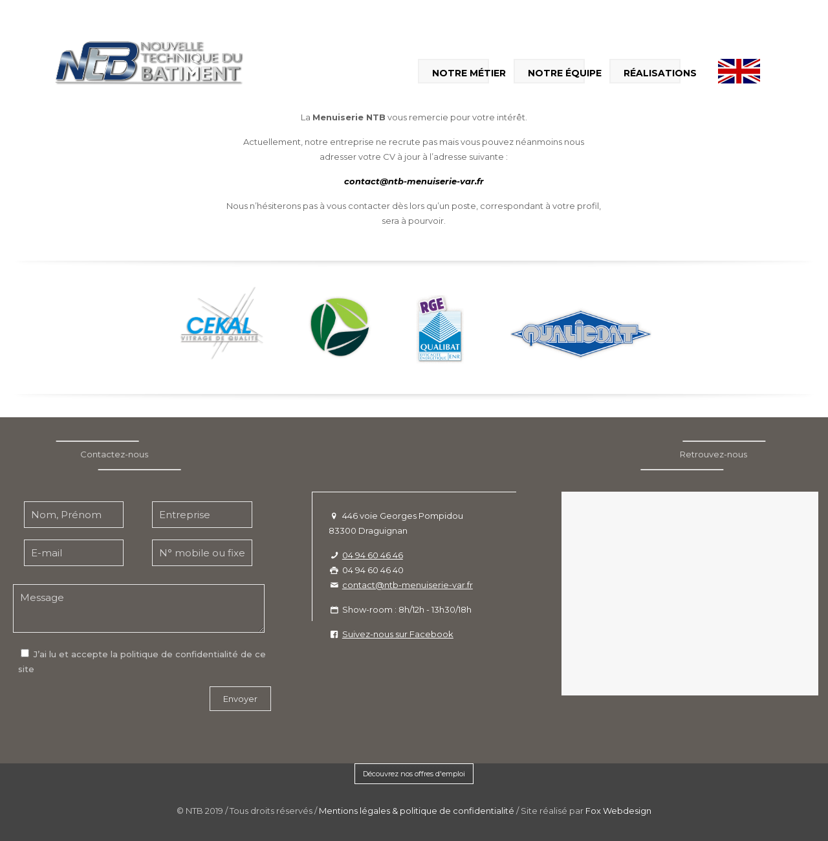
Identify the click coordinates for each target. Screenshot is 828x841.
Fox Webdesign (618, 810)
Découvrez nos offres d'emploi (414, 773)
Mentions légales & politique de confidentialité (416, 810)
